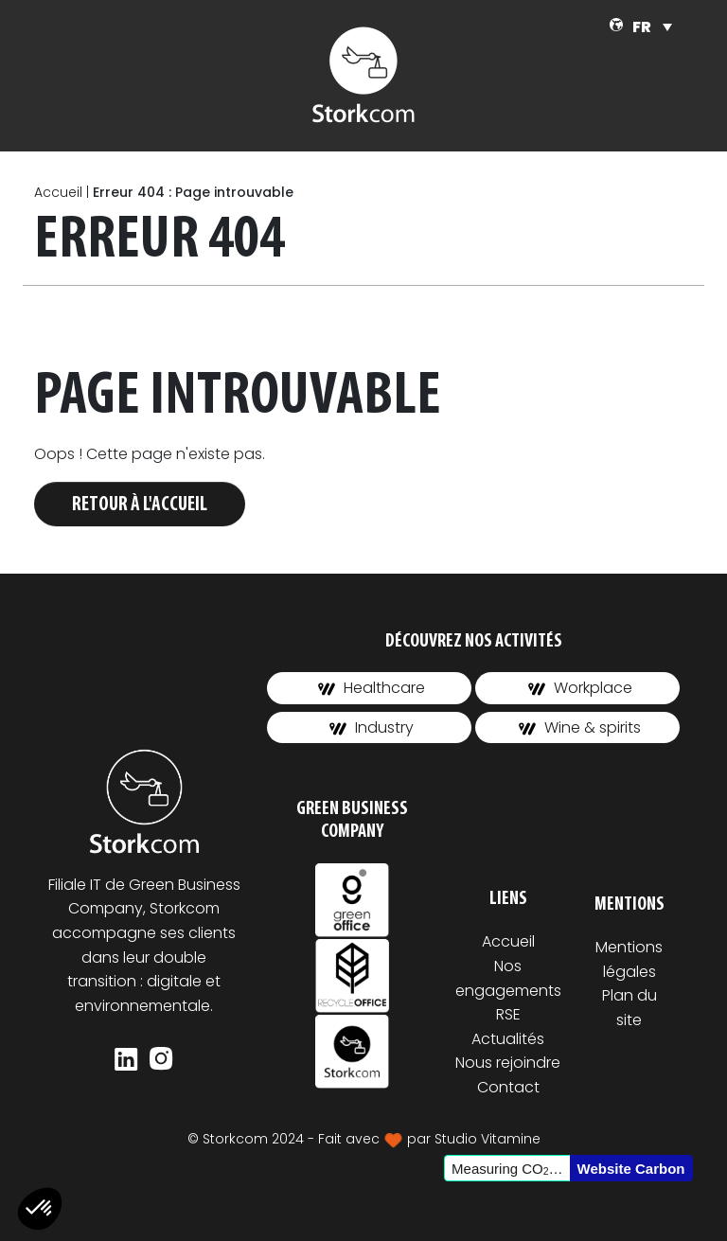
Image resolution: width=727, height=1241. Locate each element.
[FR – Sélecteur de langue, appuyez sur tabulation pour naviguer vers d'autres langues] (652, 27)
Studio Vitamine (487, 1138)
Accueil (58, 192)
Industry (371, 727)
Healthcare (371, 688)
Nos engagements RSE (508, 990)
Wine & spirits (580, 727)
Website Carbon (631, 1169)
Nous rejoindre (507, 1062)
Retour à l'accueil (139, 505)
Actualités (507, 1039)
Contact (508, 1087)
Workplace (580, 688)
